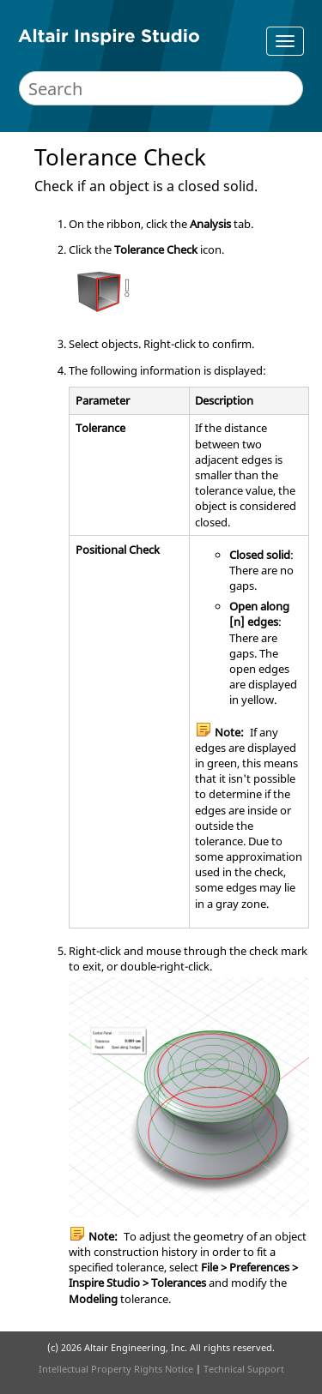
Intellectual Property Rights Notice (116, 1368)
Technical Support (244, 1368)
